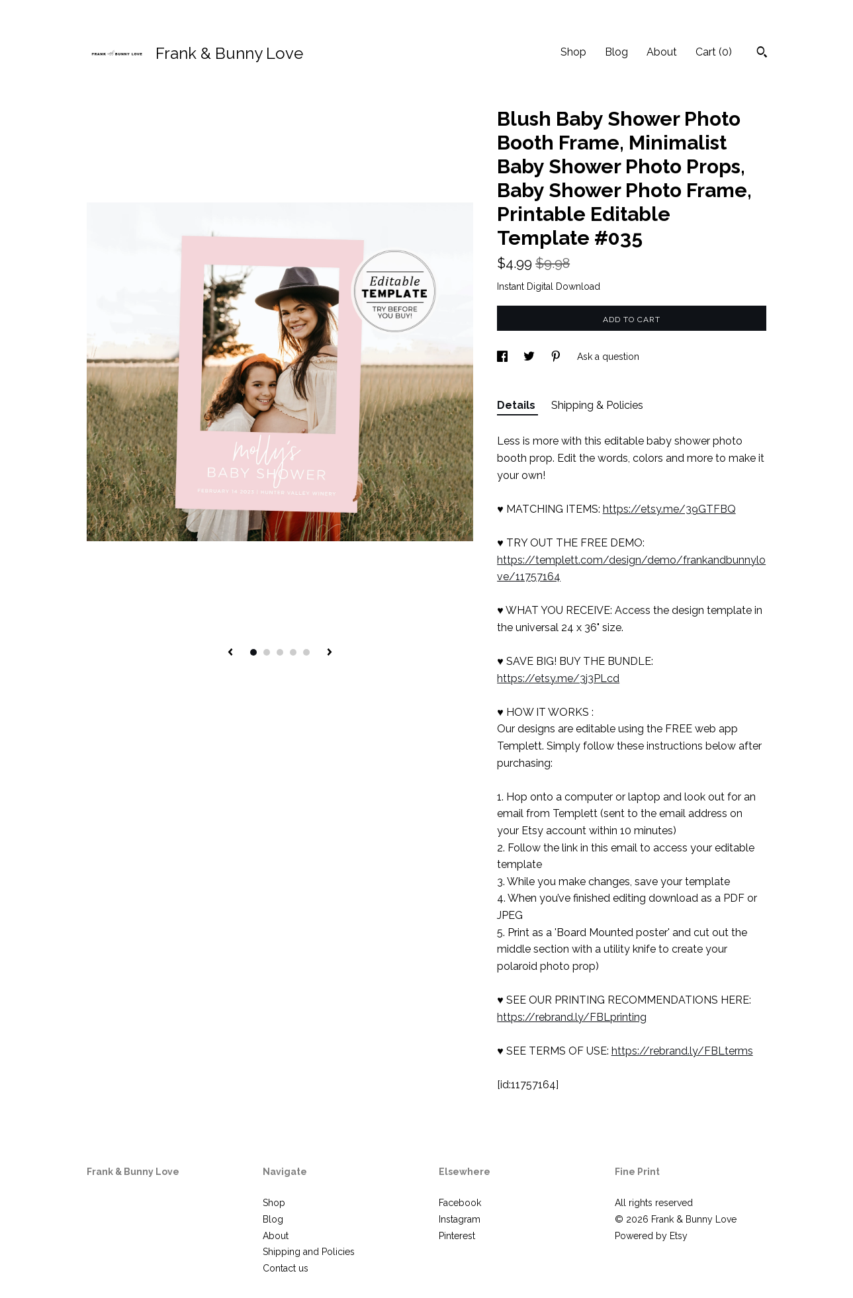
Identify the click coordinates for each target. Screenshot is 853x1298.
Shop (573, 52)
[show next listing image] (329, 653)
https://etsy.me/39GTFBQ (669, 509)
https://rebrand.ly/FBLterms (682, 1051)
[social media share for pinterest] (557, 356)
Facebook (460, 1202)
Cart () (714, 52)
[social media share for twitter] (530, 356)
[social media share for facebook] (503, 356)
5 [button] (306, 652)
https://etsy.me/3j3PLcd (558, 678)
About (662, 52)
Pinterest (457, 1236)
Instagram (459, 1219)
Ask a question (608, 356)
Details (517, 405)
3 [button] (280, 652)
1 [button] (253, 652)
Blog (616, 52)
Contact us (285, 1268)
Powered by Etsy (651, 1236)
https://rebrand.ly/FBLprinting (572, 1017)
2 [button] (266, 652)
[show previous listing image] (230, 653)
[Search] (762, 53)
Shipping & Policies (597, 405)
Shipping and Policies (309, 1251)
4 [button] (293, 652)
